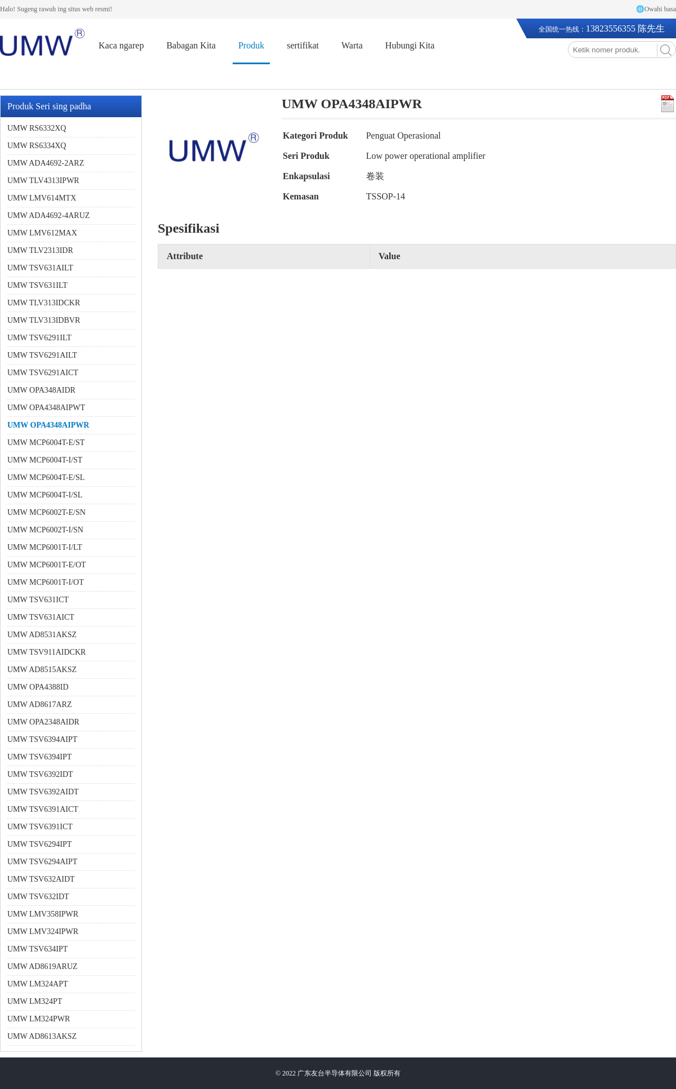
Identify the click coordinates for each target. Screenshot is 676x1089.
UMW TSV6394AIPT (42, 739)
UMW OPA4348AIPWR (48, 425)
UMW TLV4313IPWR (43, 180)
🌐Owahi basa (656, 9)
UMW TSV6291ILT (39, 338)
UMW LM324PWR (38, 1019)
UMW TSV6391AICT (42, 809)
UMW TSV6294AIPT (42, 861)
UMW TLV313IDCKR (43, 303)
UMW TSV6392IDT (40, 774)
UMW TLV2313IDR (40, 250)
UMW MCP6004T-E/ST (45, 442)
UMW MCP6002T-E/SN (46, 512)
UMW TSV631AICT (40, 617)
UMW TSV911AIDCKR (46, 652)
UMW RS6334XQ (36, 145)
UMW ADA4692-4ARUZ (48, 215)
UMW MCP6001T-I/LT (44, 547)
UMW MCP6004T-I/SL (44, 495)
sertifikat (303, 45)
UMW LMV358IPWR (42, 914)
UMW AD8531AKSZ (42, 634)
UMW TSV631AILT (40, 268)
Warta (352, 45)
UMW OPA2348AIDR (43, 722)
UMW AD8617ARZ (39, 704)
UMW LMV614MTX (41, 198)
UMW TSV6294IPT (39, 844)
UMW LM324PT (34, 1001)
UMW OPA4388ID (38, 687)
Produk (251, 45)
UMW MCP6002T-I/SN (45, 530)
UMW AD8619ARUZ (42, 966)
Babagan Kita (191, 45)
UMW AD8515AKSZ (42, 669)
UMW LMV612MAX (42, 233)
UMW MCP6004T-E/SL (45, 477)
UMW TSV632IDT (38, 896)
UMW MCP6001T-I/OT (45, 582)
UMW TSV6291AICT (42, 372)
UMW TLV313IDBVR (43, 320)
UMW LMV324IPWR (42, 931)
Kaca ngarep (121, 45)
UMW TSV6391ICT (40, 827)
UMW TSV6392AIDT (43, 792)
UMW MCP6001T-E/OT (46, 565)
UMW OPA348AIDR (41, 390)
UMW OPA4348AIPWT (46, 407)
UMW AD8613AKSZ (42, 1036)
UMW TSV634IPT (37, 949)
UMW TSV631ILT (37, 285)
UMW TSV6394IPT (39, 757)
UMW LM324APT (37, 984)
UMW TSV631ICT (38, 599)
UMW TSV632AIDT (41, 879)
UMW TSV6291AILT (42, 355)
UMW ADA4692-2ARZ (45, 163)
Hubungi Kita (410, 45)
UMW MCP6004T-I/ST (44, 460)
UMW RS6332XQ (36, 128)
